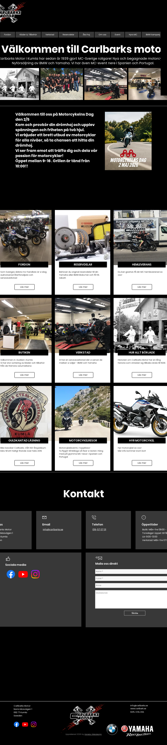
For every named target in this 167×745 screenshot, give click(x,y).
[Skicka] (134, 613)
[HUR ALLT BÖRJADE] (142, 352)
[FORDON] (24, 264)
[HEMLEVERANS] (142, 264)
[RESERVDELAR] (83, 264)
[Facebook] (10, 574)
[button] (142, 287)
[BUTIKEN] (24, 352)
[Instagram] (35, 574)
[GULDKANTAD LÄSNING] (24, 440)
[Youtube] (23, 574)
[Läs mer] (24, 287)
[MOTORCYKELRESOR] (83, 440)
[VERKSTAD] (83, 352)
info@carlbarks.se (53, 529)
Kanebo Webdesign (93, 734)
